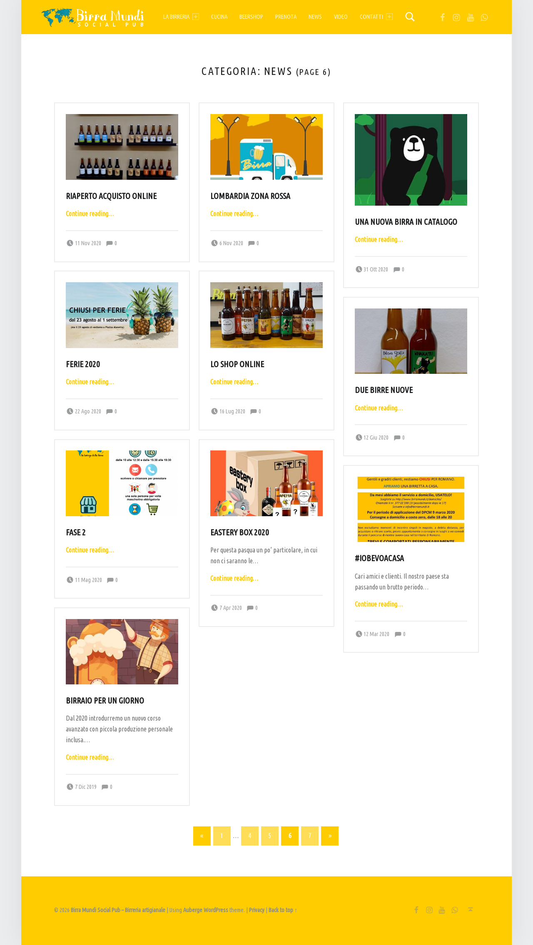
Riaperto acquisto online (111, 196)
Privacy (256, 910)
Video (341, 16)
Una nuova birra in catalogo (406, 221)
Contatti (376, 16)
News (315, 16)
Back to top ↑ (283, 910)
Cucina (219, 16)
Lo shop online (237, 364)
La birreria (181, 16)
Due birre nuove (384, 390)
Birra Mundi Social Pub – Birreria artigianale (118, 910)
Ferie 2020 (83, 364)
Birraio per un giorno (105, 700)
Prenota (285, 16)
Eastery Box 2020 (239, 532)
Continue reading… (90, 213)
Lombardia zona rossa (250, 196)
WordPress (216, 910)
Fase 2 (76, 532)
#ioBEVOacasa (379, 558)
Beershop (251, 16)
